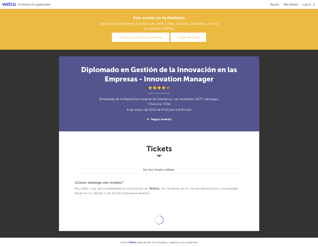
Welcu (9, 4)
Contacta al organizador (34, 4)
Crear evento (188, 37)
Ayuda (274, 4)
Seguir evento (158, 119)
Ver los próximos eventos (141, 37)
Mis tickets (291, 4)
